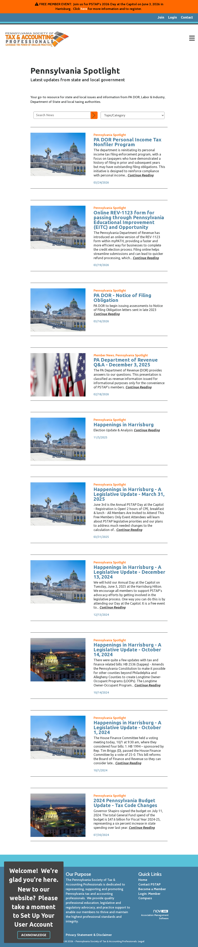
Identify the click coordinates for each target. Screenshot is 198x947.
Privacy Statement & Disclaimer (89, 935)
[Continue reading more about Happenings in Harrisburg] (147, 430)
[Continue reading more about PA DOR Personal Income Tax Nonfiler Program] (140, 175)
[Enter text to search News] (62, 115)
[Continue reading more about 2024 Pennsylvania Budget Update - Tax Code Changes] (142, 827)
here (84, 9)
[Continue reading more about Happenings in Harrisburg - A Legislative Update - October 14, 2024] (147, 685)
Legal (141, 941)
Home (142, 880)
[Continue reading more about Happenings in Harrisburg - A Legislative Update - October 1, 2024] (128, 763)
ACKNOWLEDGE (33, 935)
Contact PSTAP (149, 884)
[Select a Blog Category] (133, 115)
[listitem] (160, 17)
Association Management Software (155, 915)
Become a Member (152, 889)
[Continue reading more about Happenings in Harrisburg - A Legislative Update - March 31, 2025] (129, 530)
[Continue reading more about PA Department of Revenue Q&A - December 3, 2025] (138, 387)
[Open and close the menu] (135, 38)
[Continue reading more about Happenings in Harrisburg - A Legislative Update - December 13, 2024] (112, 607)
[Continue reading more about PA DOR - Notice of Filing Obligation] (107, 314)
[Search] (94, 115)
